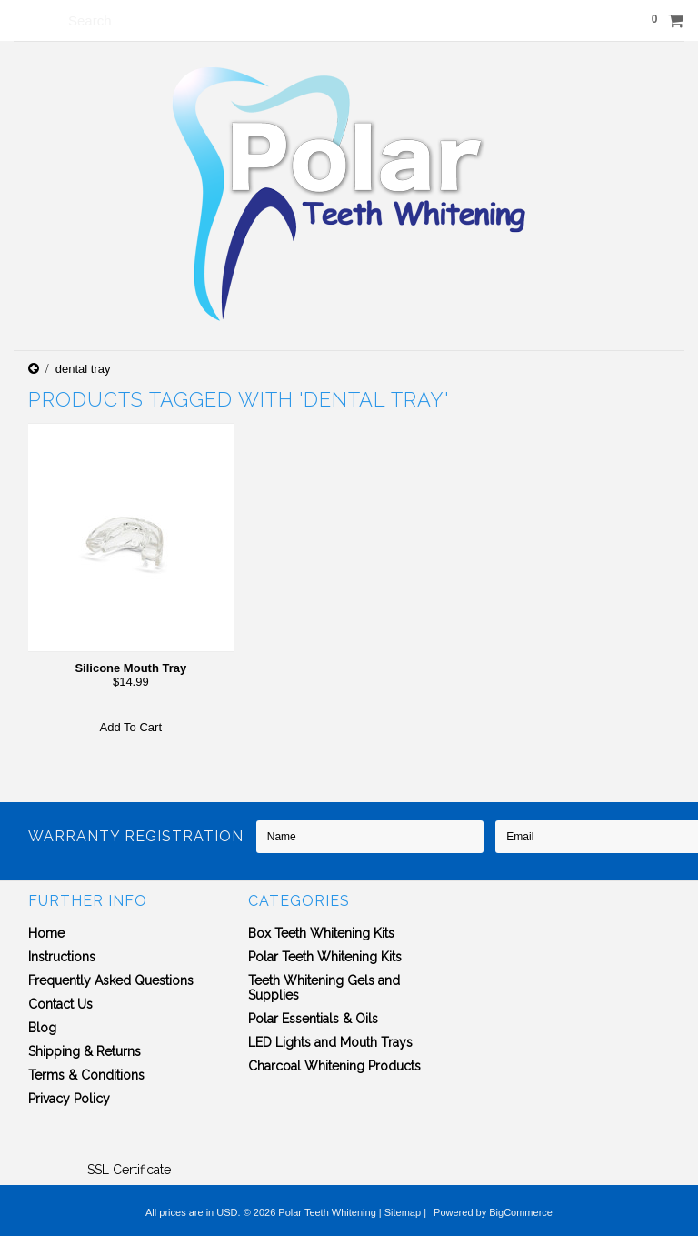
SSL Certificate (129, 1169)
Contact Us (60, 1004)
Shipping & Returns (84, 1051)
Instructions (61, 957)
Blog (42, 1027)
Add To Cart (131, 727)
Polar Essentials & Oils (313, 1018)
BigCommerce (521, 1212)
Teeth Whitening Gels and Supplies (324, 987)
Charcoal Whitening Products (334, 1066)
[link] (129, 1136)
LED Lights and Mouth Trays (330, 1042)
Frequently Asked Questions (111, 980)
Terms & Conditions (86, 1075)
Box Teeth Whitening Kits (321, 933)
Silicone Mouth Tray (130, 668)
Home (46, 933)
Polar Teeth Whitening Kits (325, 957)
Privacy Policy (69, 1098)
